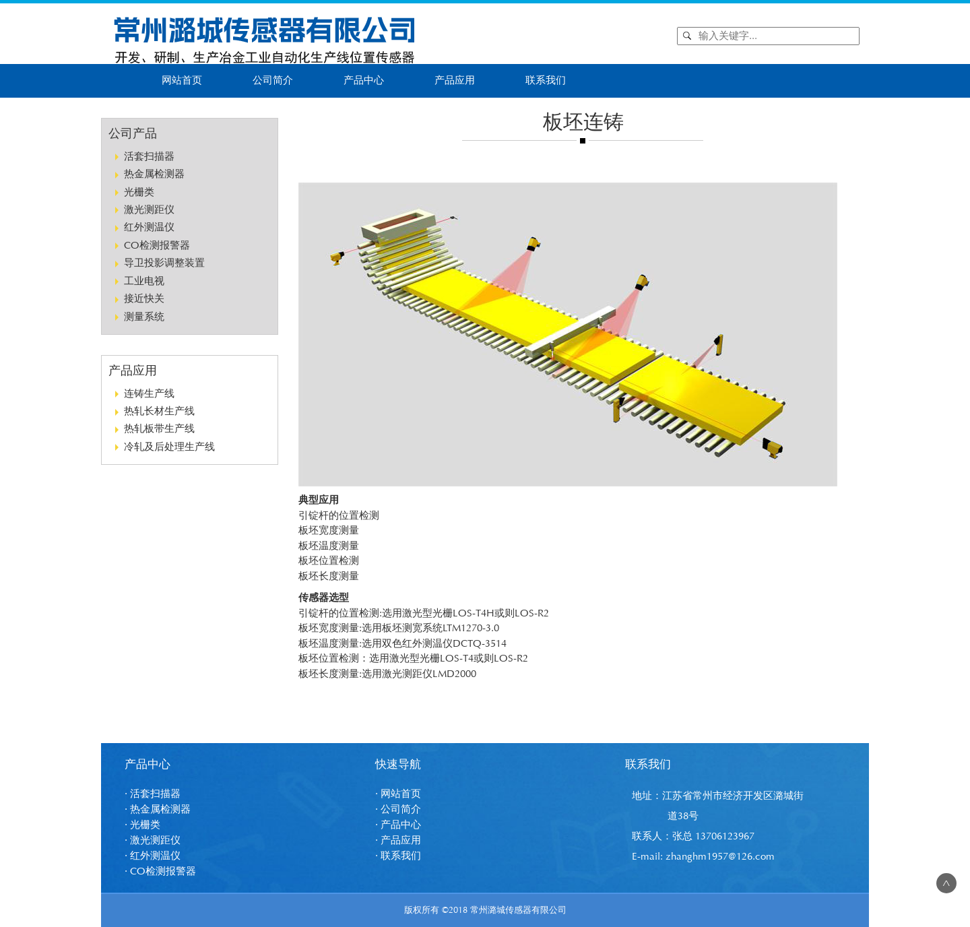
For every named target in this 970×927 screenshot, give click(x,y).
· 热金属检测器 (158, 809)
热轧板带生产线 (159, 428)
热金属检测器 (154, 174)
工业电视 (144, 281)
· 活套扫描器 (153, 794)
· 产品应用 (398, 840)
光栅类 (139, 192)
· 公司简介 (398, 809)
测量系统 (144, 317)
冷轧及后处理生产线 (169, 447)
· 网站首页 (398, 794)
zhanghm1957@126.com (720, 856)
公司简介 (273, 80)
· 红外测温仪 (153, 856)
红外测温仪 (149, 227)
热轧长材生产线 (159, 411)
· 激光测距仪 (153, 840)
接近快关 (144, 298)
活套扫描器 (149, 156)
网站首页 (182, 80)
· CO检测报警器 (160, 871)
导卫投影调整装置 (164, 263)
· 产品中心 (398, 825)
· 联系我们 (398, 856)
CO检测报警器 (157, 245)
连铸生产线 (149, 393)
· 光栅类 (142, 825)
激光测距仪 (149, 209)
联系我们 (545, 80)
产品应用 (454, 80)
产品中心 (364, 80)
